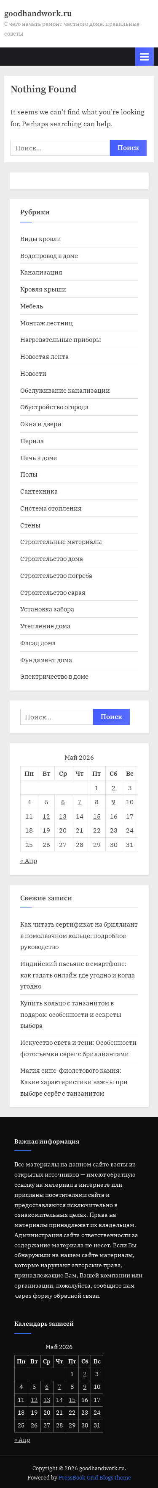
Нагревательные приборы (60, 339)
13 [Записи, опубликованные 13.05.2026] (63, 816)
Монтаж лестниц (46, 323)
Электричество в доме (54, 676)
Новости (33, 373)
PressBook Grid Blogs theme (95, 1477)
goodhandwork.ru (38, 13)
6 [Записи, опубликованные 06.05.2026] (63, 801)
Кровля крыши (43, 289)
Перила (32, 440)
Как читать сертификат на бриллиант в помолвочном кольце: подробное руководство (79, 935)
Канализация (41, 272)
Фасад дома (38, 643)
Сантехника (39, 491)
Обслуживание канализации (65, 390)
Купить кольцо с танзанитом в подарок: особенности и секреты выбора (70, 1014)
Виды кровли (40, 238)
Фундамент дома (46, 659)
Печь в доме (38, 457)
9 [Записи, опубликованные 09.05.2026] (113, 801)
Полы (28, 474)
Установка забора (47, 609)
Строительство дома (51, 558)
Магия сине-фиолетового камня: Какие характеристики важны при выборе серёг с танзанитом (74, 1081)
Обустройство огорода (54, 407)
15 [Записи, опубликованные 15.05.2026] (97, 816)
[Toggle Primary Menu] (144, 56)
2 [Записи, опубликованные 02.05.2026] (113, 787)
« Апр (28, 860)
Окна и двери (41, 423)
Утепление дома (45, 626)
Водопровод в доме (49, 255)
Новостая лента (44, 356)
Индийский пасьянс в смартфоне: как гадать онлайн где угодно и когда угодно (77, 974)
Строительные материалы (61, 541)
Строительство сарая (53, 592)
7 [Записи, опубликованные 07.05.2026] (79, 801)
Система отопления (51, 508)
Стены (30, 525)
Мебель (31, 306)
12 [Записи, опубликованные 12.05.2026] (46, 816)
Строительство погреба (56, 575)
